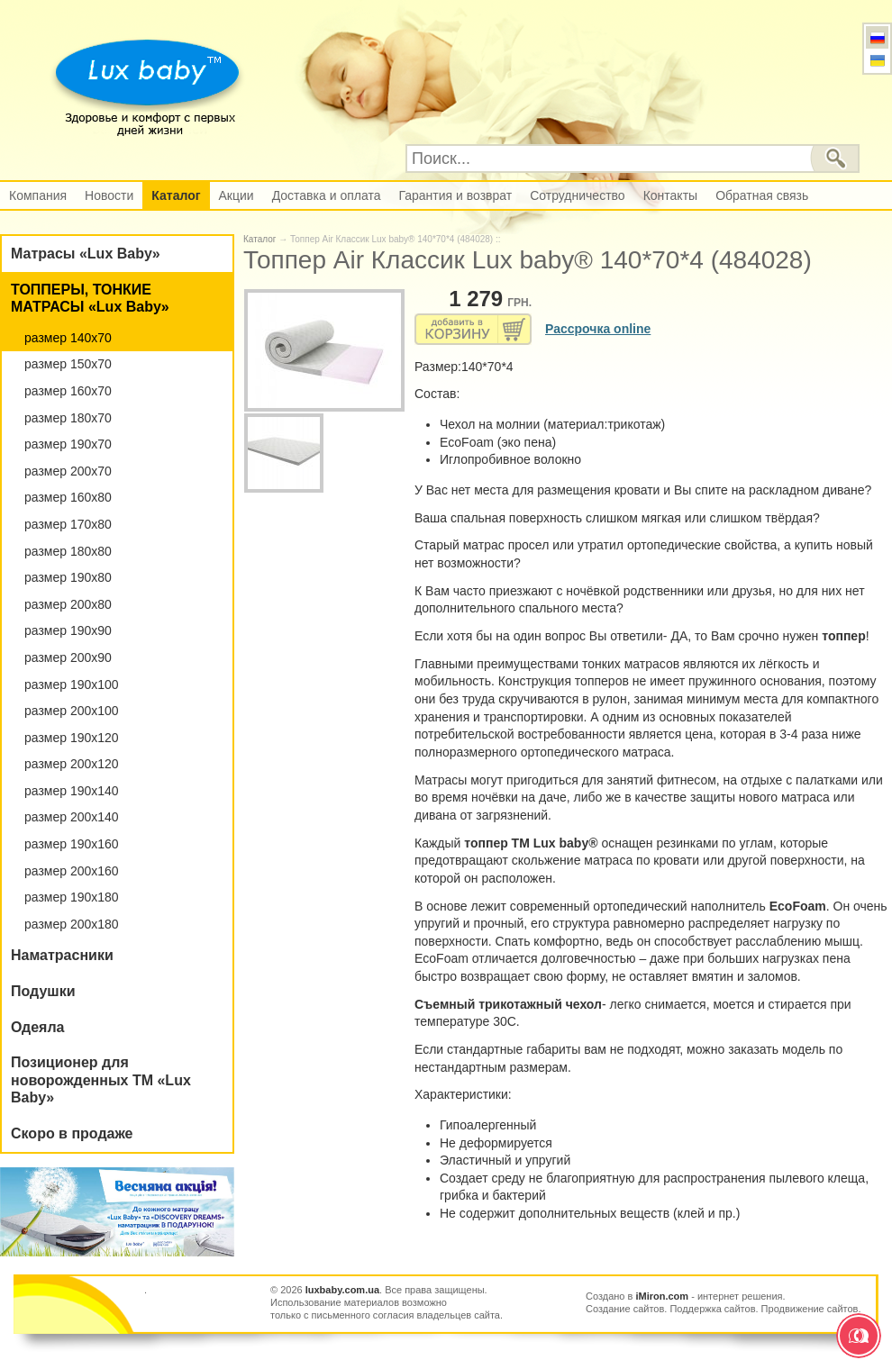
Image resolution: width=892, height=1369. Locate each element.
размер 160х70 (68, 391)
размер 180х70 (68, 418)
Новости (109, 195)
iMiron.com (661, 1296)
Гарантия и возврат (455, 195)
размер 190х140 (71, 791)
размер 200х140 (71, 817)
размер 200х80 (68, 604)
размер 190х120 (71, 737)
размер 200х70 (68, 471)
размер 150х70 (68, 364)
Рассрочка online (598, 329)
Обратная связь (761, 195)
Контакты (670, 195)
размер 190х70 (68, 444)
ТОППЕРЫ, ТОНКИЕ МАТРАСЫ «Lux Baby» (90, 298)
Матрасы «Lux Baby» (85, 253)
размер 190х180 (71, 897)
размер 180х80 (68, 551)
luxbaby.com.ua (342, 1289)
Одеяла (38, 1027)
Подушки (43, 991)
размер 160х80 (68, 497)
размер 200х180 (71, 924)
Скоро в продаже (71, 1133)
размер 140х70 (68, 338)
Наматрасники (62, 955)
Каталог (175, 195)
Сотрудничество (577, 195)
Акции (236, 195)
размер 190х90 (68, 630)
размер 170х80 (68, 524)
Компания (38, 195)
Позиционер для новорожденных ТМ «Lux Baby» (101, 1080)
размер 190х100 (71, 684)
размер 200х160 (71, 871)
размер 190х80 (68, 577)
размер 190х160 (71, 844)
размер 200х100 (71, 710)
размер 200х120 (71, 764)
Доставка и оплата (326, 195)
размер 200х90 (68, 657)
